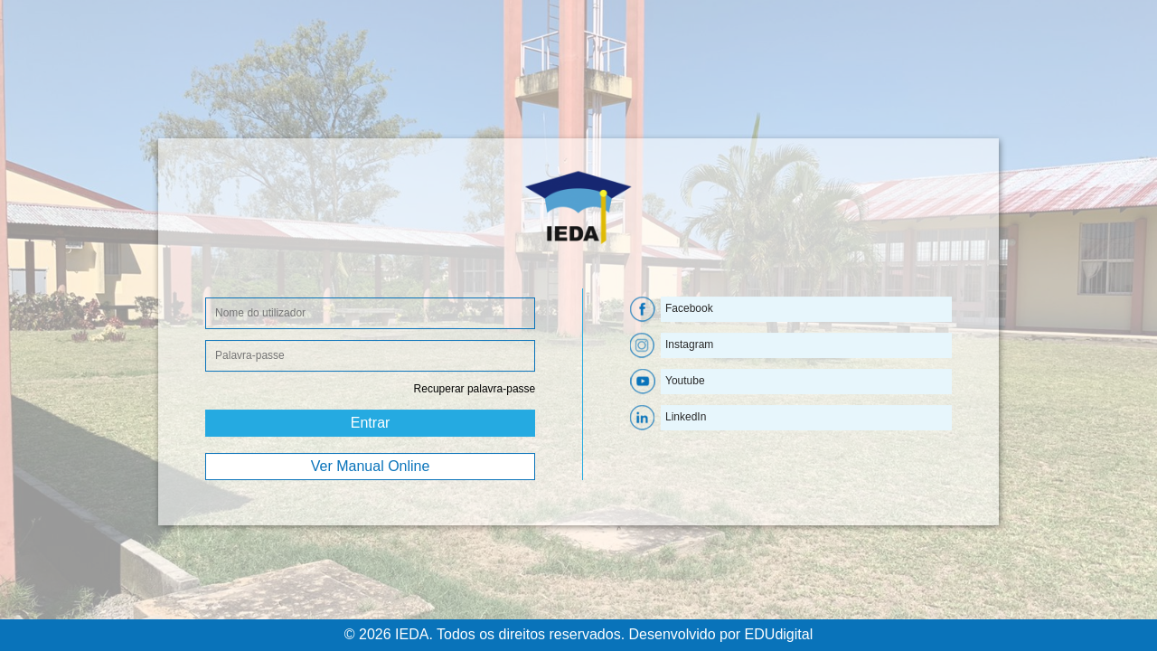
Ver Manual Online (370, 466)
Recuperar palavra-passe (475, 388)
